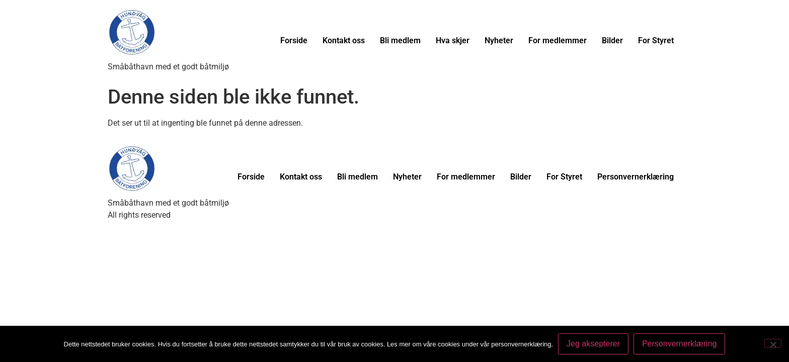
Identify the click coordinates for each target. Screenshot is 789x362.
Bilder (612, 40)
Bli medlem (400, 40)
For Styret (656, 40)
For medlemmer (557, 40)
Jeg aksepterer (593, 343)
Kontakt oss (344, 40)
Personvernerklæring (635, 177)
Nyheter (499, 40)
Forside (293, 40)
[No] (772, 343)
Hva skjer (452, 40)
